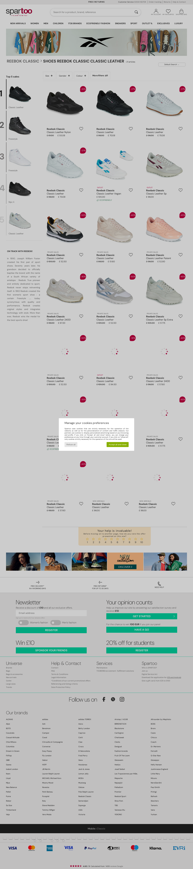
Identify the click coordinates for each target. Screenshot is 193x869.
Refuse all (70, 444)
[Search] (136, 12)
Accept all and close (118, 444)
